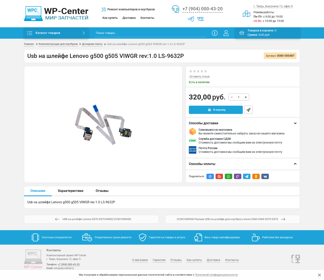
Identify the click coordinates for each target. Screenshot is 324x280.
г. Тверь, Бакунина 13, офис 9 (273, 6)
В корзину (219, 110)
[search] (150, 33)
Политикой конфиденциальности (216, 274)
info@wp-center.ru (64, 268)
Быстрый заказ (248, 110)
